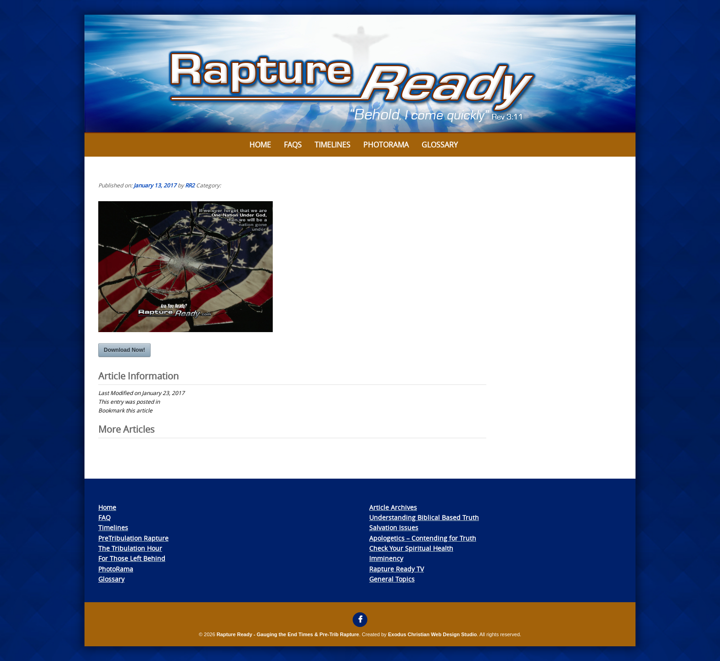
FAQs (293, 145)
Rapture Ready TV (396, 569)
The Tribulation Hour (130, 548)
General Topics (392, 579)
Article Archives (393, 507)
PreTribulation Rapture (133, 538)
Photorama (386, 145)
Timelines (332, 145)
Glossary (440, 145)
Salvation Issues (393, 527)
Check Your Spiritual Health (411, 548)
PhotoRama (115, 569)
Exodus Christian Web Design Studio (432, 634)
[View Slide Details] (360, 74)
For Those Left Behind (131, 558)
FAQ (104, 517)
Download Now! (124, 350)
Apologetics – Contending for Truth (422, 538)
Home (260, 145)
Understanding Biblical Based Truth (424, 517)
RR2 (190, 185)
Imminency (386, 558)
